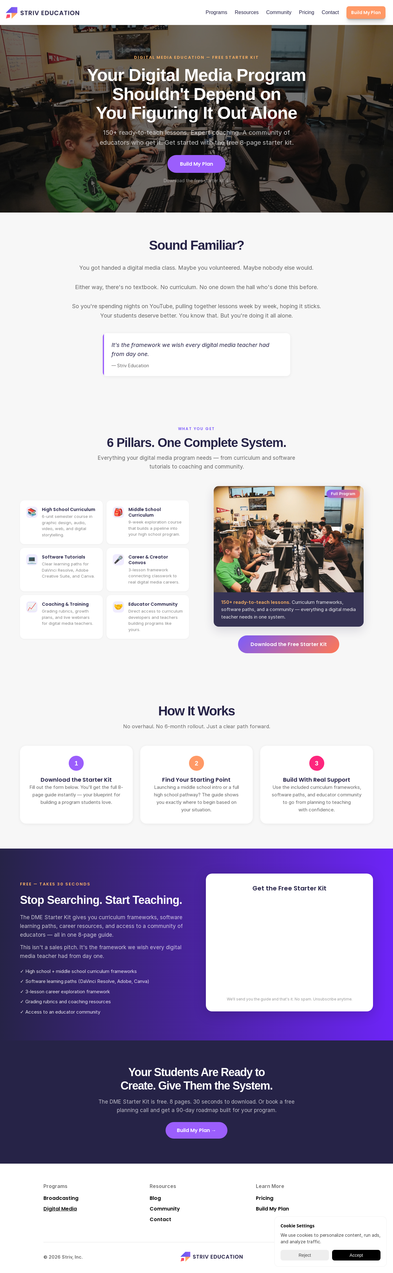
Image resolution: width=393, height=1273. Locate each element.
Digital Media (60, 1208)
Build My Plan (196, 164)
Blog (155, 1198)
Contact (330, 12)
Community (278, 12)
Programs (216, 12)
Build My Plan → (196, 1130)
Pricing (306, 12)
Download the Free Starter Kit (289, 644)
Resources (247, 12)
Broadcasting (60, 1198)
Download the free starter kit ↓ (196, 180)
